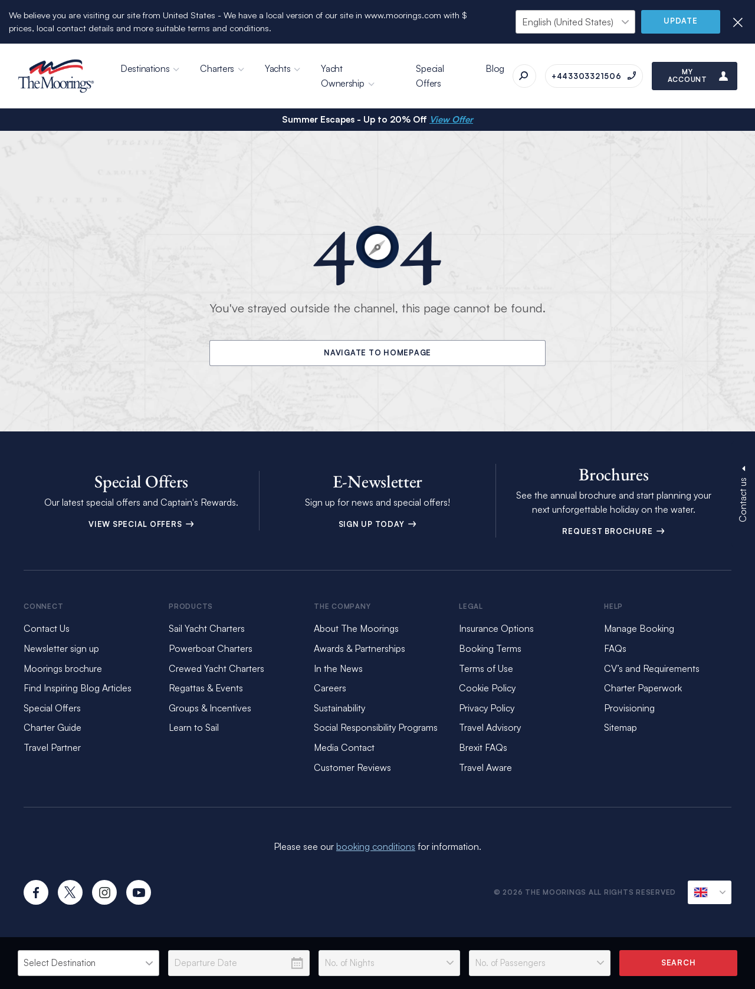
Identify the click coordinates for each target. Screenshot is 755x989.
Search (678, 962)
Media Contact (344, 747)
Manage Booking (639, 628)
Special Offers (430, 75)
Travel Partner (52, 747)
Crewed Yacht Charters (216, 668)
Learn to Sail (194, 727)
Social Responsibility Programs (376, 727)
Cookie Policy (487, 688)
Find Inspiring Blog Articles (78, 688)
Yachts (277, 68)
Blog (494, 68)
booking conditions (375, 846)
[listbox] (88, 963)
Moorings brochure (63, 668)
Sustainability (339, 708)
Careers (330, 688)
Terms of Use (486, 668)
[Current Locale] (709, 892)
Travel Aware (485, 767)
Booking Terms (490, 648)
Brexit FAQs (483, 747)
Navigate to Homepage (377, 352)
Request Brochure (613, 531)
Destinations (144, 68)
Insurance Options (496, 628)
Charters (217, 68)
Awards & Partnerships (359, 648)
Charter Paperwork (643, 688)
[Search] (524, 76)
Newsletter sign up (61, 648)
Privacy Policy (486, 708)
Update (681, 20)
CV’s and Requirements (652, 668)
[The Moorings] (56, 76)
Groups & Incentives (210, 708)
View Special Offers (141, 524)
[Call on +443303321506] (594, 76)
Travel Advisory (490, 727)
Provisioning (629, 708)
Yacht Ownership (342, 75)
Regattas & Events (206, 688)
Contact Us (47, 628)
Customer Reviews (352, 767)
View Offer (451, 119)
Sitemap (620, 727)
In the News (338, 668)
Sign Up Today (378, 524)
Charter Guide (52, 727)
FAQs (615, 648)
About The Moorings (356, 628)
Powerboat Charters (210, 648)
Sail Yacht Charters (207, 628)
